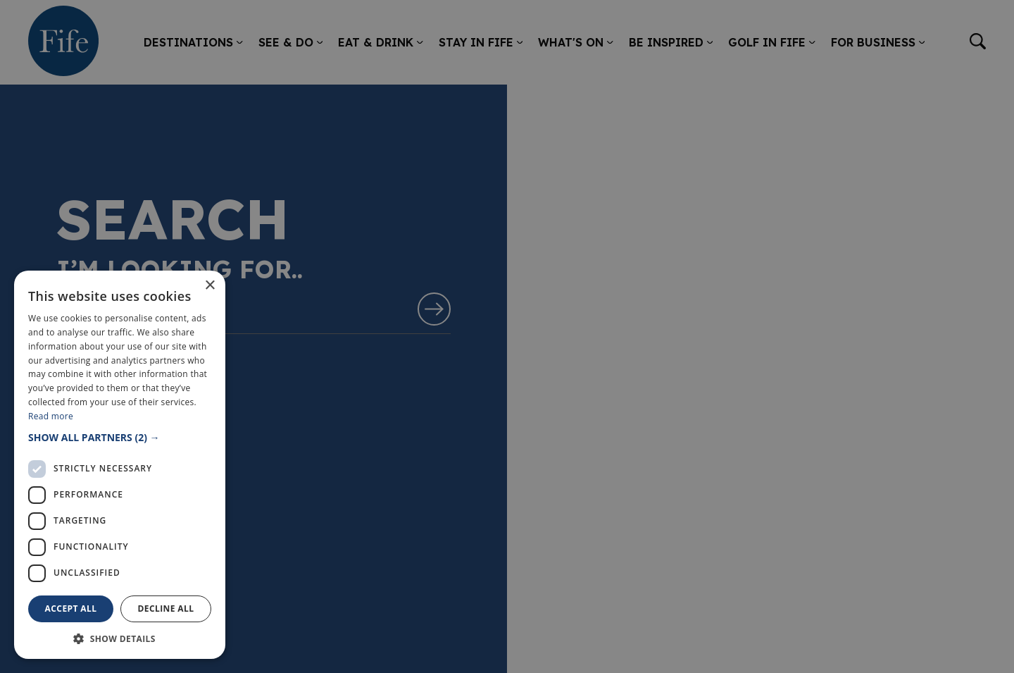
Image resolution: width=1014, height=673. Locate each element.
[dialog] (507, 336)
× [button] (209, 285)
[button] (119, 437)
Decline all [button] (166, 609)
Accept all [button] (71, 609)
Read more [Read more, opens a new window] (50, 416)
